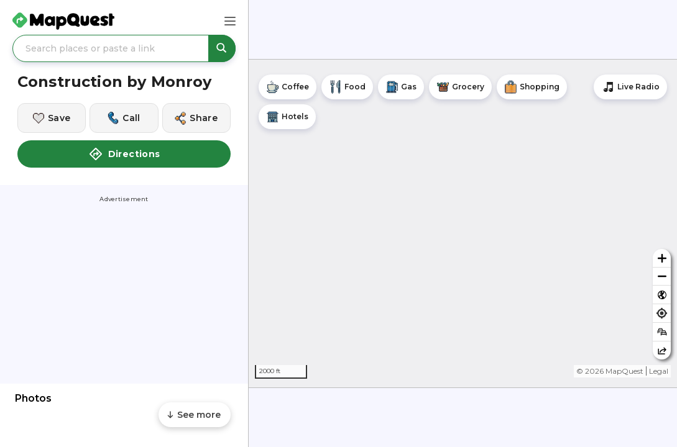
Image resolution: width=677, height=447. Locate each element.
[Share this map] (662, 350)
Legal (658, 371)
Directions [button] (124, 154)
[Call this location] (124, 118)
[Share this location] (196, 118)
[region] (463, 223)
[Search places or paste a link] (124, 48)
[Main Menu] (230, 21)
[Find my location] (662, 313)
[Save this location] (51, 118)
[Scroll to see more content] (195, 414)
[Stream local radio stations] (630, 86)
